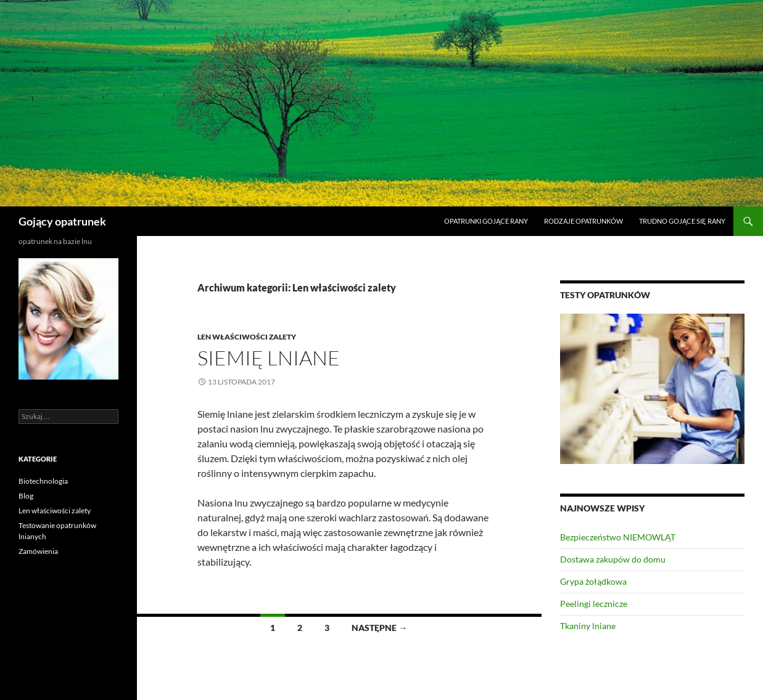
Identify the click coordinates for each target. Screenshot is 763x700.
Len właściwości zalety (246, 336)
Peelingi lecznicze (593, 603)
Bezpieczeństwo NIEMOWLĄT (617, 537)
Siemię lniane (268, 357)
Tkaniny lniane (588, 626)
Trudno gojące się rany (682, 221)
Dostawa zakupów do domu (613, 559)
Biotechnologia (43, 481)
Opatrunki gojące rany (486, 221)
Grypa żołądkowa (593, 581)
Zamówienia (38, 551)
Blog (26, 495)
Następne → (379, 627)
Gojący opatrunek (62, 221)
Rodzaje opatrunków (583, 221)
